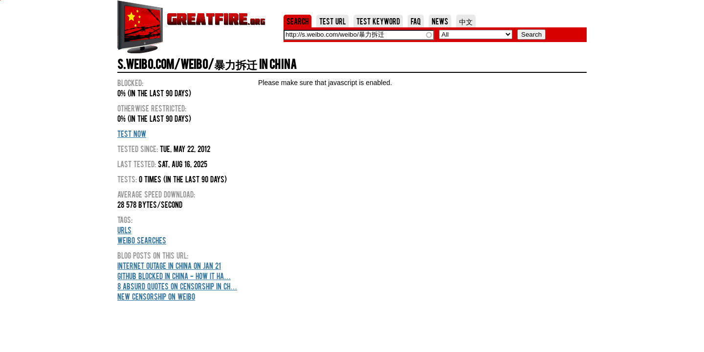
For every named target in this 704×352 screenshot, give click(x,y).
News (440, 21)
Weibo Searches (141, 240)
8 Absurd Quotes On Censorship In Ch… (177, 286)
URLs (124, 229)
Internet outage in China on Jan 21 (169, 265)
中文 (466, 21)
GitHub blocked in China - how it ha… (174, 275)
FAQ (416, 21)
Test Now (131, 133)
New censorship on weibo (156, 296)
